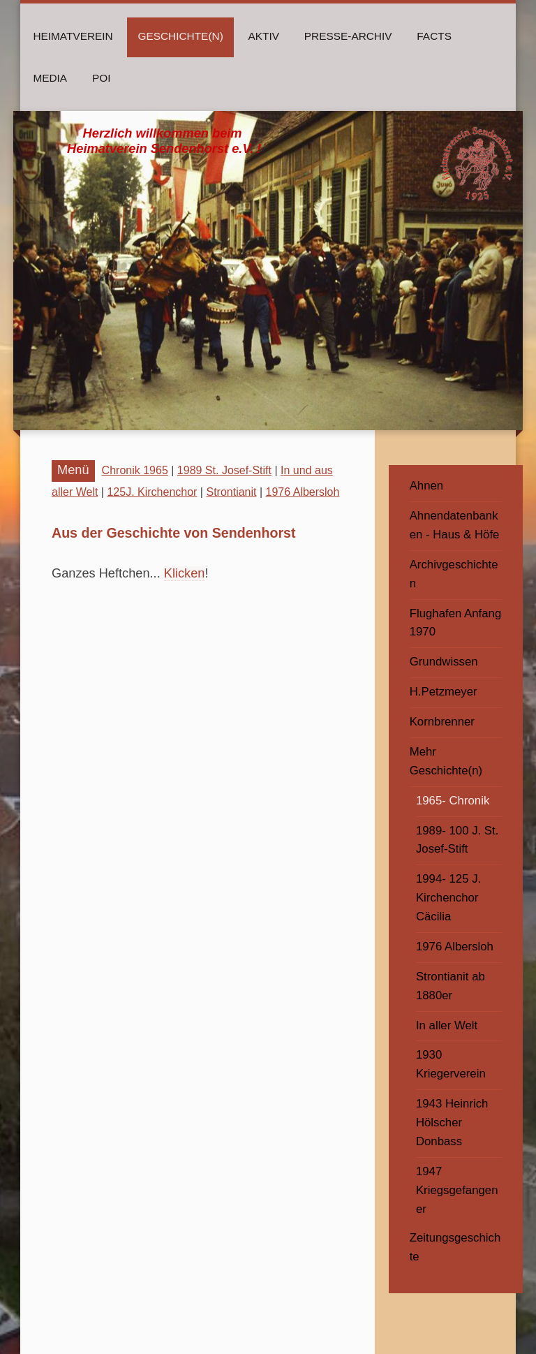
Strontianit (231, 492)
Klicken (184, 573)
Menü (73, 470)
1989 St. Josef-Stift (224, 470)
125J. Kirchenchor (152, 492)
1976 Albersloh (303, 492)
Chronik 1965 (135, 470)
